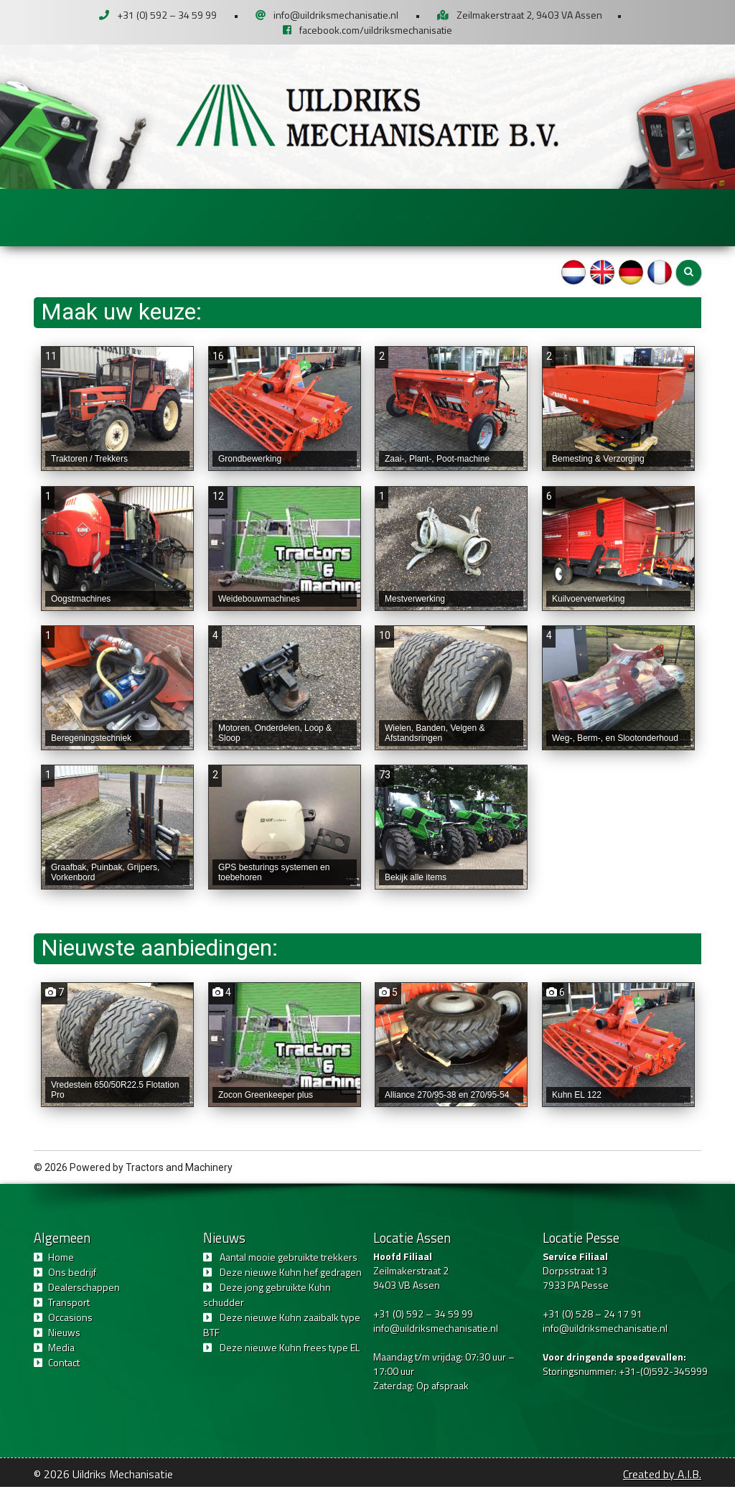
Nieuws (530, 216)
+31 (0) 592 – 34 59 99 (167, 14)
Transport (360, 216)
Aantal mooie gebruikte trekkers (288, 1276)
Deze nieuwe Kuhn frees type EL (290, 1367)
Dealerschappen (261, 216)
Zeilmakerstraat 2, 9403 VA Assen (529, 14)
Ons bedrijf (161, 216)
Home (88, 216)
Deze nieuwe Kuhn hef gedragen (291, 1292)
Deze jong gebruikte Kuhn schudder (267, 1315)
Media (593, 216)
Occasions (456, 216)
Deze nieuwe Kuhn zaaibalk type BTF (281, 1345)
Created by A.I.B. (662, 1494)
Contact (659, 216)
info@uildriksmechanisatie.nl (335, 14)
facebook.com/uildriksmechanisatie (375, 29)
